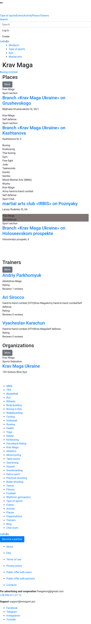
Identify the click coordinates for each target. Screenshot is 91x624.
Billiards (10, 401)
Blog (8, 524)
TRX (8, 389)
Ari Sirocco (13, 297)
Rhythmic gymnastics (18, 497)
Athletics (11, 451)
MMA (9, 386)
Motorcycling (13, 455)
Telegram (11, 611)
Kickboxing (12, 439)
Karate (10, 435)
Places (36, 15)
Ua (1, 41)
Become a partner (12, 539)
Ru (4, 41)
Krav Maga (12, 447)
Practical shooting (16, 478)
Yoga (9, 432)
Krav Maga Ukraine (21, 366)
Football (11, 493)
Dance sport (13, 474)
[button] (5, 30)
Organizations (14, 516)
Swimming (12, 462)
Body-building (14, 405)
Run (8, 397)
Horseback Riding (16, 443)
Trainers (44, 15)
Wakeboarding (14, 412)
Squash (10, 466)
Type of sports (8, 15)
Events (20, 15)
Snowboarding (14, 470)
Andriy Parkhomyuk (21, 275)
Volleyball (11, 420)
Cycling (10, 416)
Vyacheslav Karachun (23, 323)
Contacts (11, 584)
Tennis (10, 485)
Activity (28, 15)
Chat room (12, 527)
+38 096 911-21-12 (10, 595)
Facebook (11, 607)
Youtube (11, 619)
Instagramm (13, 615)
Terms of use (13, 559)
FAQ (8, 553)
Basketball (12, 393)
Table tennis (13, 458)
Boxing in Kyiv (14, 409)
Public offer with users (19, 572)
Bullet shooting (14, 481)
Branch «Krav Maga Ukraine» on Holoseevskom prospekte (33, 230)
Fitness (10, 489)
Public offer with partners (20, 578)
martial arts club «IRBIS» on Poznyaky (40, 203)
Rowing (10, 424)
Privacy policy (14, 565)
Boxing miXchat (9, 72)
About (9, 546)
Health (10, 428)
